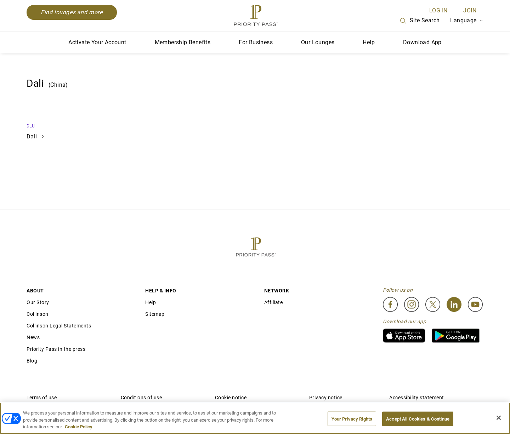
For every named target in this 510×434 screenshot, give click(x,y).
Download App (422, 42)
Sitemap (155, 314)
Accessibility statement (416, 397)
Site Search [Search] (419, 21)
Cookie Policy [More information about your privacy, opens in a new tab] (78, 426)
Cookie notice (231, 397)
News (33, 337)
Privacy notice (325, 397)
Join (469, 10)
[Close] (498, 418)
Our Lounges (317, 42)
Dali (35, 136)
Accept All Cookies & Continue (417, 418)
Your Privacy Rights (352, 418)
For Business (256, 42)
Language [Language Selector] (466, 20)
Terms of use (42, 397)
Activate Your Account (97, 42)
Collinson (38, 314)
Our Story (38, 302)
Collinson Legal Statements (59, 326)
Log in (438, 10)
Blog (32, 361)
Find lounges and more (72, 12)
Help (369, 42)
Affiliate (273, 302)
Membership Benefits (183, 42)
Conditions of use (141, 397)
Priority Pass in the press (56, 349)
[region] (255, 418)
